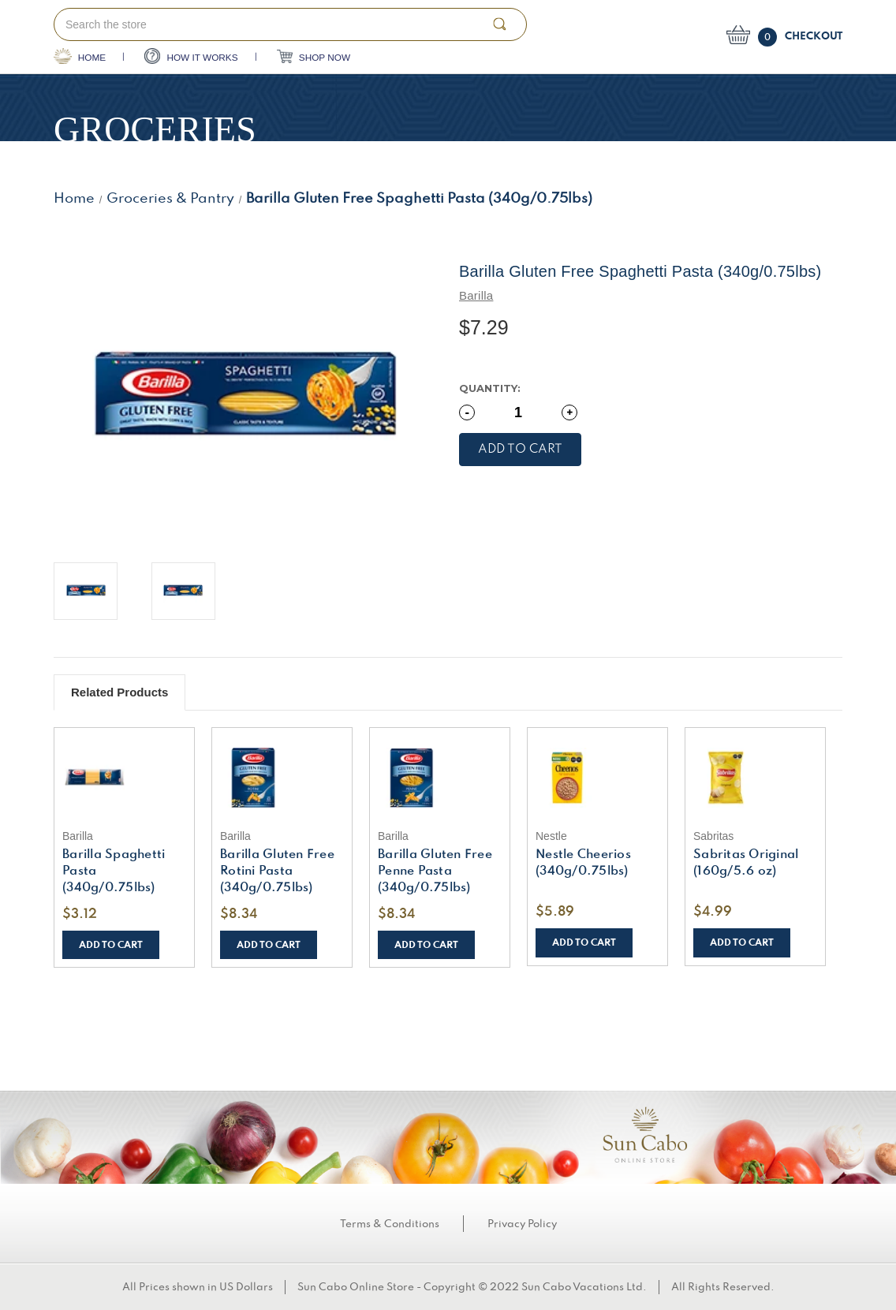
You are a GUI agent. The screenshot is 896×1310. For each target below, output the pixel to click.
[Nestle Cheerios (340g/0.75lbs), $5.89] (597, 777)
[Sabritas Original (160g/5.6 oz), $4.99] (755, 777)
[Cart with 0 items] (784, 37)
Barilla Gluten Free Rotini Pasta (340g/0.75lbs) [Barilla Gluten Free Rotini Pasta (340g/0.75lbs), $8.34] (277, 871)
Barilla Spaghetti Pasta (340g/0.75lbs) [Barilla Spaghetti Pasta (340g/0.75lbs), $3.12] (113, 871)
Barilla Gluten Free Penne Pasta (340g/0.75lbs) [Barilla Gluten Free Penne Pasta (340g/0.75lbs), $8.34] (435, 871)
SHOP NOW (314, 56)
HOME (80, 56)
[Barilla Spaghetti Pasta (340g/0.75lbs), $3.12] (124, 777)
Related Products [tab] (119, 692)
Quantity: (490, 388)
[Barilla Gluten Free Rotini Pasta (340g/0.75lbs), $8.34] (282, 777)
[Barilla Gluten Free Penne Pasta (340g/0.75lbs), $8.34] (439, 777)
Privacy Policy (522, 1224)
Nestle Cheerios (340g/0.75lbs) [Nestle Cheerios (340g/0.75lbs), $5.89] (583, 863)
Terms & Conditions (389, 1224)
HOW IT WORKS (191, 56)
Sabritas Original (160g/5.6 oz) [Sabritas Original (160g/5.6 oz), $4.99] (745, 863)
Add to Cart (111, 945)
